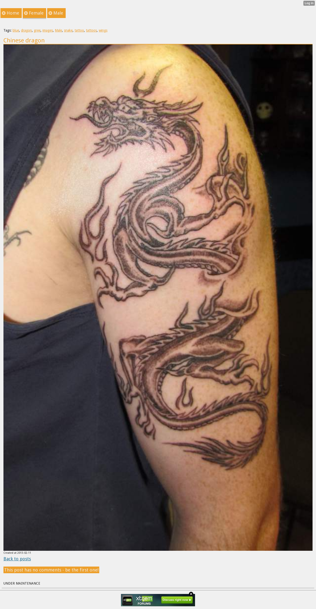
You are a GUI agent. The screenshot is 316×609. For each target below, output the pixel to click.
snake (68, 30)
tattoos (91, 30)
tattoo (79, 30)
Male (58, 30)
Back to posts (17, 558)
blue (16, 30)
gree (37, 30)
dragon (26, 30)
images (47, 30)
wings (103, 30)
